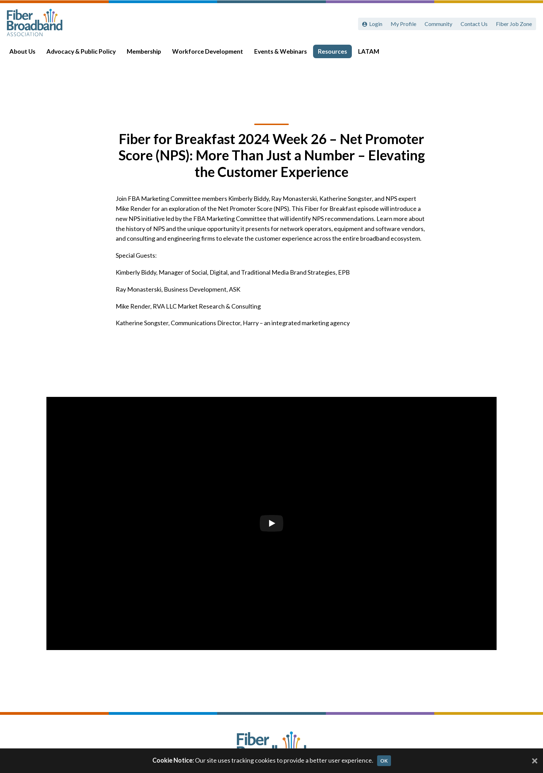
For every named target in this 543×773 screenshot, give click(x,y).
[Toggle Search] (527, 52)
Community (438, 23)
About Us (25, 52)
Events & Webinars (283, 52)
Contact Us (474, 23)
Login (375, 23)
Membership (146, 52)
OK (384, 761)
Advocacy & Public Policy (83, 52)
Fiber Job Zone (514, 23)
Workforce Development (210, 52)
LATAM (371, 52)
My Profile (403, 23)
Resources (334, 52)
